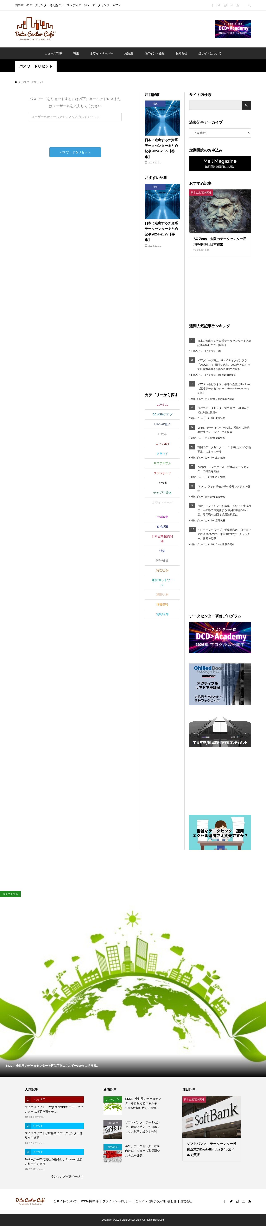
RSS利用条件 (90, 1201)
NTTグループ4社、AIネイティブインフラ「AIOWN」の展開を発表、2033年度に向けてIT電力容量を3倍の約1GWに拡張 (223, 365)
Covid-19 (162, 404)
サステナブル (162, 463)
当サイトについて (209, 53)
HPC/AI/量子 (162, 424)
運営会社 (186, 1201)
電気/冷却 (220, 418)
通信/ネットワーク (162, 582)
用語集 (128, 53)
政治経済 (162, 526)
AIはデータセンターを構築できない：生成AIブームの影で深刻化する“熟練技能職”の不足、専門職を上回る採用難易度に (224, 510)
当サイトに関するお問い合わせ (156, 1201)
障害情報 (162, 604)
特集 (76, 53)
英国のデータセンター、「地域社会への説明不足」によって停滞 (224, 449)
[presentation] (75, 139)
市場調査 (162, 517)
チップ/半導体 (162, 492)
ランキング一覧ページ (65, 1176)
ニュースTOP (53, 53)
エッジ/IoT (162, 443)
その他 (162, 483)
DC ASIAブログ (162, 414)
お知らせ (181, 53)
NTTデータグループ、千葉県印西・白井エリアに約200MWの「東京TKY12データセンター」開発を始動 (224, 534)
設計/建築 (220, 457)
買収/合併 (162, 570)
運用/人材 (220, 520)
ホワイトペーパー (101, 53)
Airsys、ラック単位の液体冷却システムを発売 (223, 488)
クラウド (162, 453)
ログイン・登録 (154, 53)
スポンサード (162, 473)
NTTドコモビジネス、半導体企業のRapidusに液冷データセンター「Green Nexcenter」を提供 (223, 389)
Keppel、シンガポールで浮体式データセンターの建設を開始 (223, 469)
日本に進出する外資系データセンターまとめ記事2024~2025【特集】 (224, 343)
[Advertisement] (135, 28)
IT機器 (162, 434)
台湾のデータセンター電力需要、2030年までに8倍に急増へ (223, 410)
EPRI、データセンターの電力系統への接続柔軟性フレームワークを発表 (223, 430)
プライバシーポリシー (117, 1201)
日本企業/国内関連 (226, 375)
